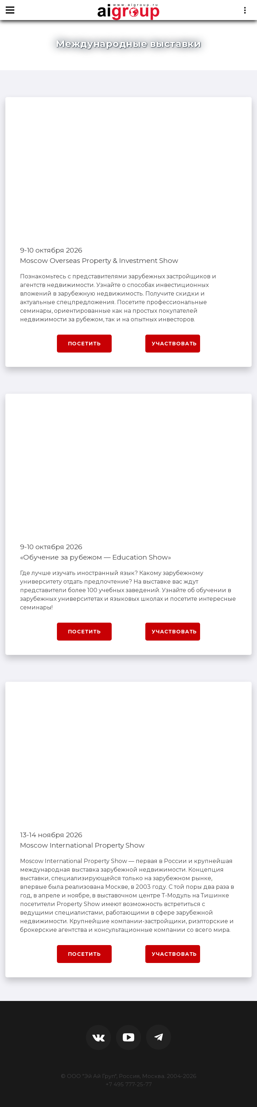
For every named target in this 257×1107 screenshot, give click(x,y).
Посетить (84, 343)
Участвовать (174, 343)
